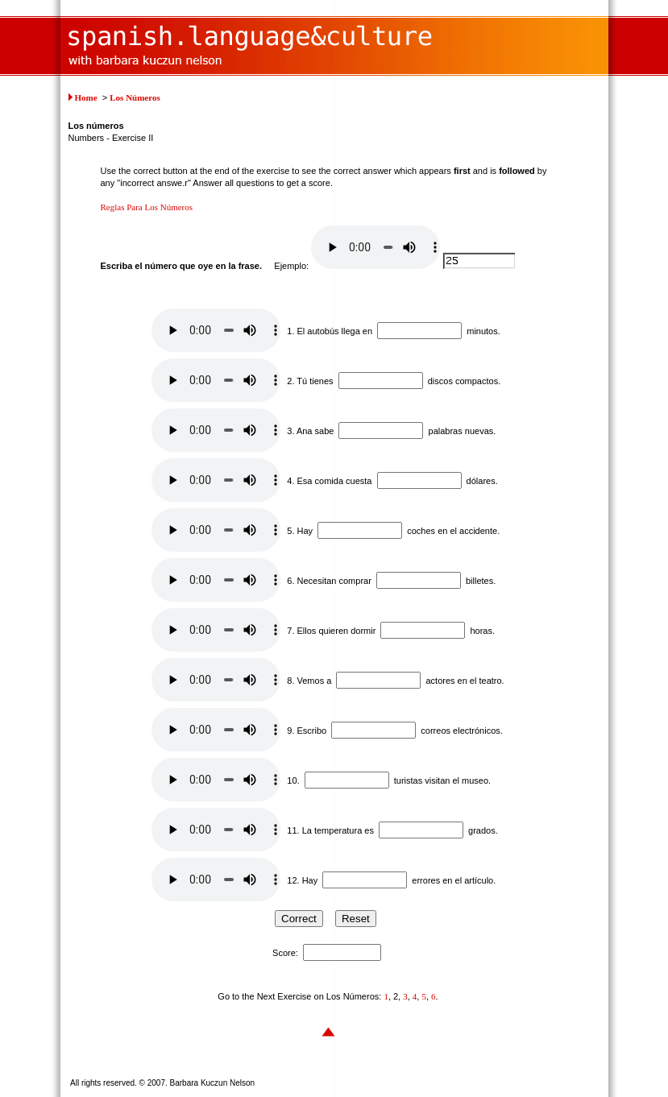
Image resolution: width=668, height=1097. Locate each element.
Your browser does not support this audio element (375, 247)
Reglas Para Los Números (147, 207)
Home (86, 97)
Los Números (135, 97)
